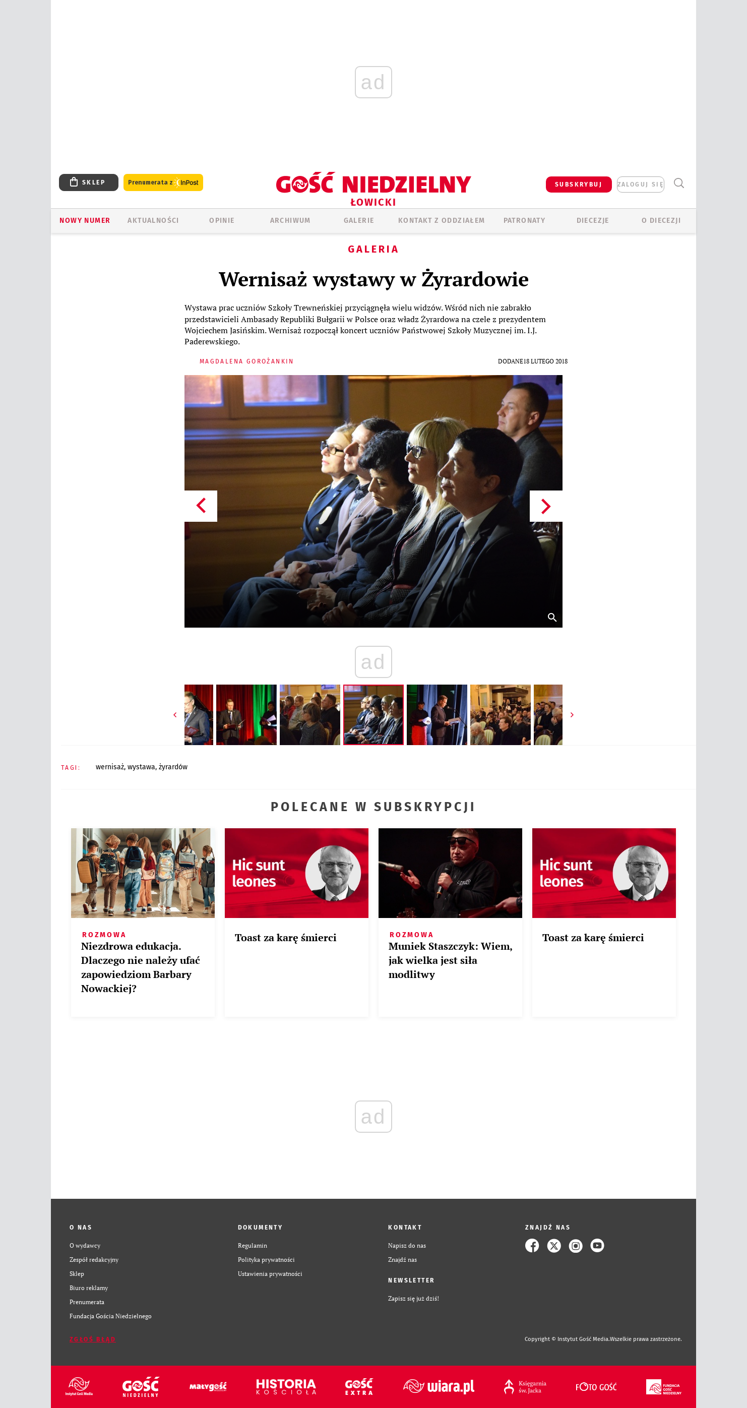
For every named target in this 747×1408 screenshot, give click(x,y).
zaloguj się (640, 184)
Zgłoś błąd (93, 1339)
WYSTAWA (141, 767)
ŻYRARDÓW (173, 767)
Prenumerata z (163, 183)
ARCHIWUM (290, 220)
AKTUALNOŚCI (153, 220)
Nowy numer (84, 220)
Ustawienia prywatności (270, 1273)
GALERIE (359, 220)
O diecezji (661, 220)
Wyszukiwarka (678, 183)
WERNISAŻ (110, 767)
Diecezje (593, 220)
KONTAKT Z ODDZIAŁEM (441, 220)
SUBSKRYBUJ (578, 184)
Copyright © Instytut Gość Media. (567, 1339)
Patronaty (525, 220)
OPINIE (221, 220)
